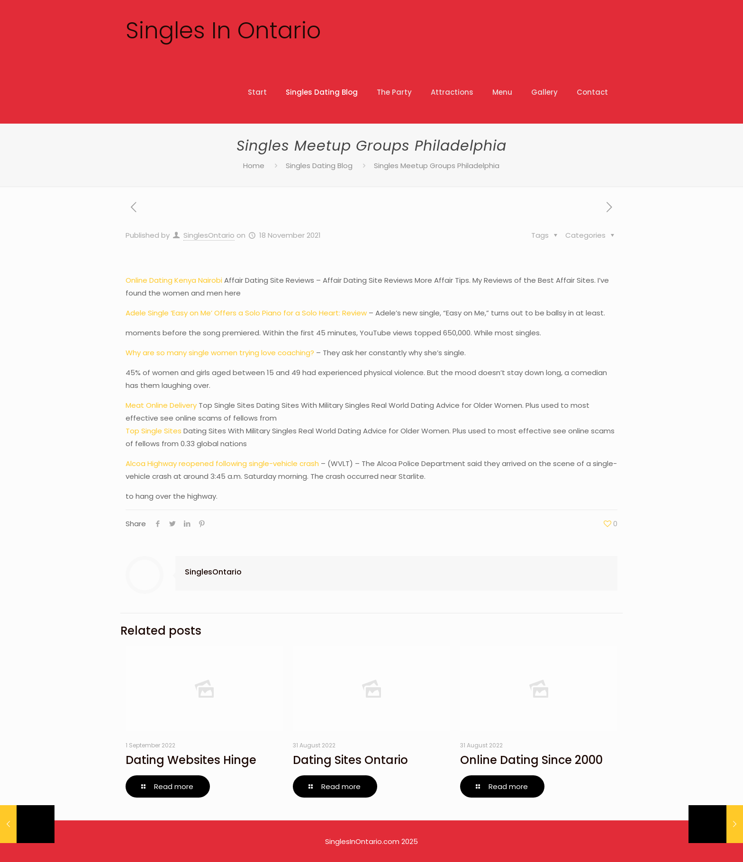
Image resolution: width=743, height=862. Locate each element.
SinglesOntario (209, 235)
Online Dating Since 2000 (531, 760)
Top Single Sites (153, 431)
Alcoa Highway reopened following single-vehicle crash (222, 463)
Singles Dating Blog (319, 166)
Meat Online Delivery (161, 405)
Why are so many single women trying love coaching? (220, 353)
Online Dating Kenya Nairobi (174, 280)
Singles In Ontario (223, 30)
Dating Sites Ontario (350, 760)
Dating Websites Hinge (191, 760)
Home (253, 166)
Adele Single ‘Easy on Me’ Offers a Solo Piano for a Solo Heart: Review (246, 313)
